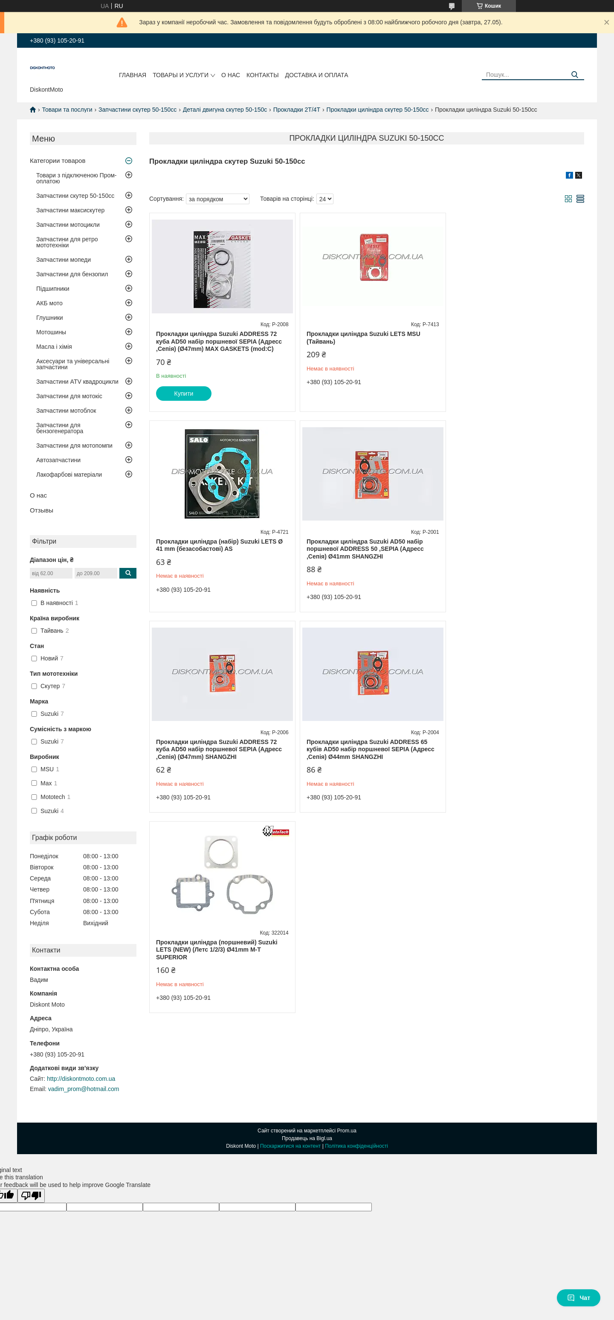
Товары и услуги (181, 75)
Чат (578, 1298)
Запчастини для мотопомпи (74, 445)
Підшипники (52, 288)
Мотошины (51, 332)
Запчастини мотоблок (66, 410)
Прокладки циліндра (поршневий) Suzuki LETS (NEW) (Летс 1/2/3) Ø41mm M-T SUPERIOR (217, 749)
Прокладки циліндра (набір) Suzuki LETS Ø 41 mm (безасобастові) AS (512, 337)
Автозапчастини (58, 460)
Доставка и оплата (316, 75)
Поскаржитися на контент (290, 1146)
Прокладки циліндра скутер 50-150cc (378, 110)
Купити (184, 393)
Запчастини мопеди (63, 259)
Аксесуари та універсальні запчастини (72, 364)
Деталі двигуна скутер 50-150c (225, 110)
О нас (230, 75)
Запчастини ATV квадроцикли (77, 381)
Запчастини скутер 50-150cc (137, 110)
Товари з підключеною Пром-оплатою (76, 178)
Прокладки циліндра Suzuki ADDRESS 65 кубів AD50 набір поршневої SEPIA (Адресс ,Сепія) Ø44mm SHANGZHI (513, 549)
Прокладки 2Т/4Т (296, 110)
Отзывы (41, 510)
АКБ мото (49, 303)
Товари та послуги (67, 110)
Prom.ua (346, 1131)
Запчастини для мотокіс (69, 396)
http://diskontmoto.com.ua (81, 1078)
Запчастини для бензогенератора (59, 428)
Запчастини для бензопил (72, 274)
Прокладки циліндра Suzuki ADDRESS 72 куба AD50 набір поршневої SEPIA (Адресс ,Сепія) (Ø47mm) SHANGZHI (365, 549)
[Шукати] (574, 74)
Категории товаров (57, 160)
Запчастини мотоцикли (68, 224)
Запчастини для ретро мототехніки (67, 242)
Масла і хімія (54, 346)
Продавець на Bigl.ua (307, 1138)
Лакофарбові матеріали (69, 474)
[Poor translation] (31, 1196)
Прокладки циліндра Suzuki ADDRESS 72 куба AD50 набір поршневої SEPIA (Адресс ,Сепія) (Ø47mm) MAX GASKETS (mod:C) (219, 341)
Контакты (262, 75)
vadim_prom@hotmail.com (83, 1089)
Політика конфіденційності (356, 1146)
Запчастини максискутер (70, 210)
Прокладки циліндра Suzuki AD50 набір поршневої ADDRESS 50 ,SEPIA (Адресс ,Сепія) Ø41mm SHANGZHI (214, 549)
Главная (132, 75)
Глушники (49, 317)
